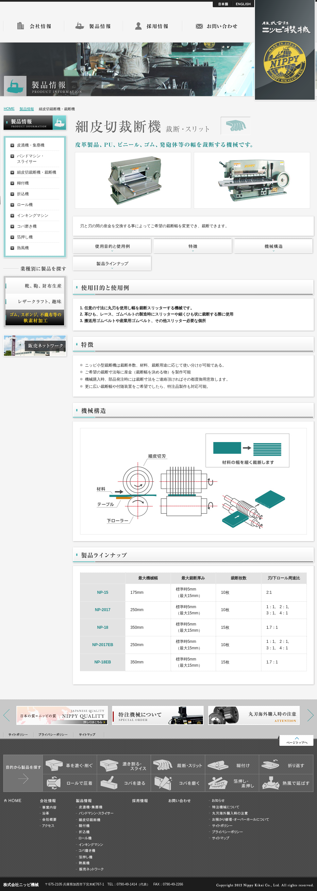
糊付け (232, 764)
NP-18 (102, 627)
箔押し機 (25, 237)
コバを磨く (178, 783)
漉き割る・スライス (124, 764)
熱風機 (23, 248)
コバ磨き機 (27, 226)
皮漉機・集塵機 (30, 145)
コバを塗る (124, 783)
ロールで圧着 (69, 783)
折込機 (23, 194)
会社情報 (33, 26)
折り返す (286, 764)
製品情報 (93, 26)
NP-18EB (102, 662)
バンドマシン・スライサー (30, 159)
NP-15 (102, 592)
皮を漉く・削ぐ (69, 764)
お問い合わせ (216, 26)
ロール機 (25, 204)
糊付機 (23, 183)
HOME (9, 109)
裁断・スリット (178, 764)
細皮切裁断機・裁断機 (36, 172)
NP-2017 (102, 610)
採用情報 (152, 26)
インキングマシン (32, 215)
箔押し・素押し (232, 783)
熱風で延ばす (286, 783)
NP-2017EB (102, 645)
